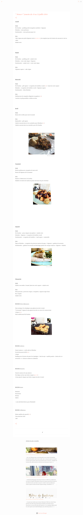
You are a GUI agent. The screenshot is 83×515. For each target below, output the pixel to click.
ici (45, 86)
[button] (16, 18)
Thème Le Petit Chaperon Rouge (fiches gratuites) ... (37, 476)
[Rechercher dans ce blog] (75, 1)
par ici (36, 375)
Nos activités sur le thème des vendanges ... (35, 499)
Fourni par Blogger (41, 513)
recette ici (37, 38)
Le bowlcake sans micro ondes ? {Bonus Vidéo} (36, 454)
